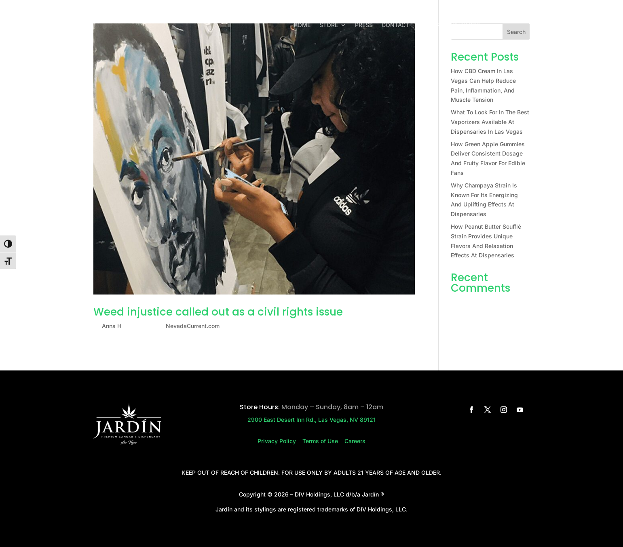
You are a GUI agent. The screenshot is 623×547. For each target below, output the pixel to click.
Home (302, 25)
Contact (395, 25)
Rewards (466, 25)
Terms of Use (323, 441)
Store (328, 25)
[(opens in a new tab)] (254, 159)
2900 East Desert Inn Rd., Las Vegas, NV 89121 (311, 419)
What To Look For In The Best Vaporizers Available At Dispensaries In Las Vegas (490, 122)
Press (364, 25)
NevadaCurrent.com (193, 325)
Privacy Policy (280, 441)
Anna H (111, 325)
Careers (430, 25)
